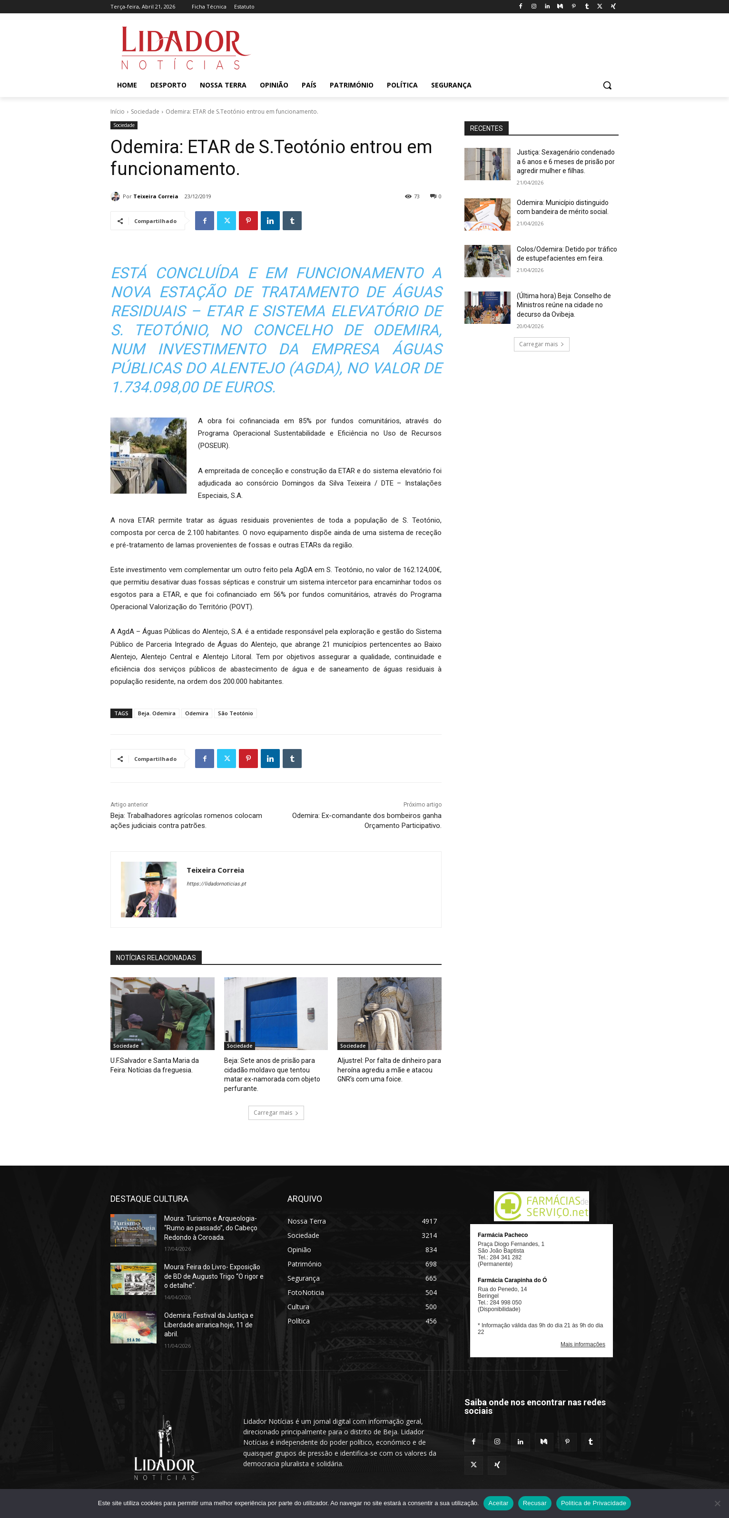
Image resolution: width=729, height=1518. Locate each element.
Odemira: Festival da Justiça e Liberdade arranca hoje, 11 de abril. (209, 1313)
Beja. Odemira (157, 713)
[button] (607, 85)
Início (117, 111)
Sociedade (145, 111)
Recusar (535, 1503)
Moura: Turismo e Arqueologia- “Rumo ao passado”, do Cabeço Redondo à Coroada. (210, 1217)
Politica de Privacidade (593, 1503)
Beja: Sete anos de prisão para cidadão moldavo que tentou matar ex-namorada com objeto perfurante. (274, 1069)
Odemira (196, 713)
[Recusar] (717, 1503)
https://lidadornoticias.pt (216, 884)
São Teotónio (235, 713)
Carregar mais (276, 1102)
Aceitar (498, 1503)
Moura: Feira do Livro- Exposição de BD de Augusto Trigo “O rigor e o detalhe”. (214, 1265)
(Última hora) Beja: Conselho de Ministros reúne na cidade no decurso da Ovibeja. (564, 305)
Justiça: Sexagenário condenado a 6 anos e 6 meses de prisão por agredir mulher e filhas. (566, 161)
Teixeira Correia (155, 196)
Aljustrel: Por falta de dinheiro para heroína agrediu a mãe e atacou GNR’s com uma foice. (384, 1069)
